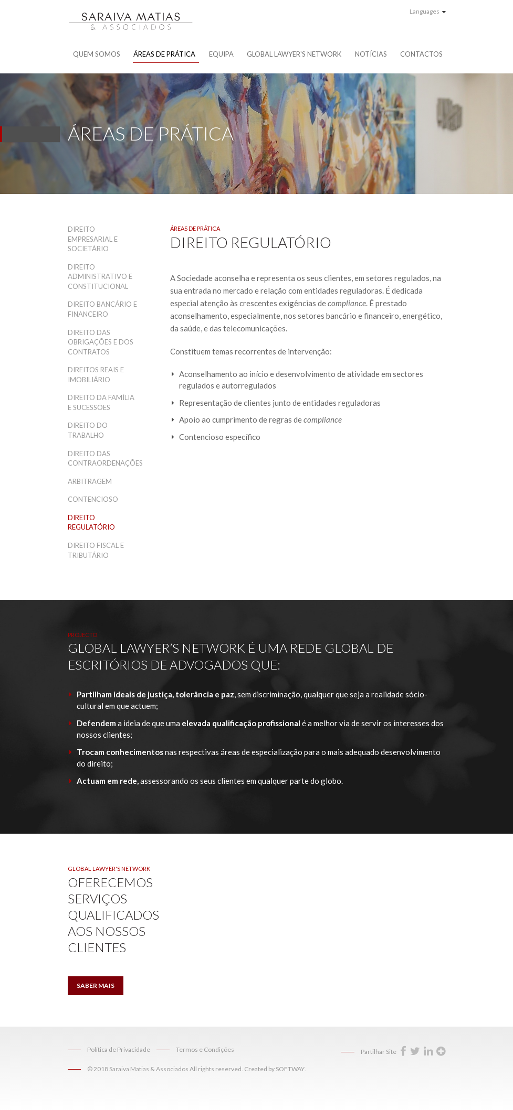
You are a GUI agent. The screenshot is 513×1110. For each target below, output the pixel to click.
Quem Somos (96, 54)
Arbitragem (90, 481)
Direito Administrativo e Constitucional (100, 276)
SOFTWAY (290, 1069)
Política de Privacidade (118, 1049)
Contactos (421, 54)
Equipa (221, 54)
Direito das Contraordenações (103, 458)
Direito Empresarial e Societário (93, 239)
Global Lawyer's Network (294, 54)
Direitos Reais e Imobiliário (96, 374)
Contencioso (93, 499)
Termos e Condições (205, 1049)
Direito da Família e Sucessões (101, 402)
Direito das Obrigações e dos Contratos (100, 342)
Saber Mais (95, 985)
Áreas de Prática (164, 54)
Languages (428, 11)
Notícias (371, 54)
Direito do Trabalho (88, 430)
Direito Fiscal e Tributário (96, 550)
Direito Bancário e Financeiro (102, 309)
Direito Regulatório (91, 522)
